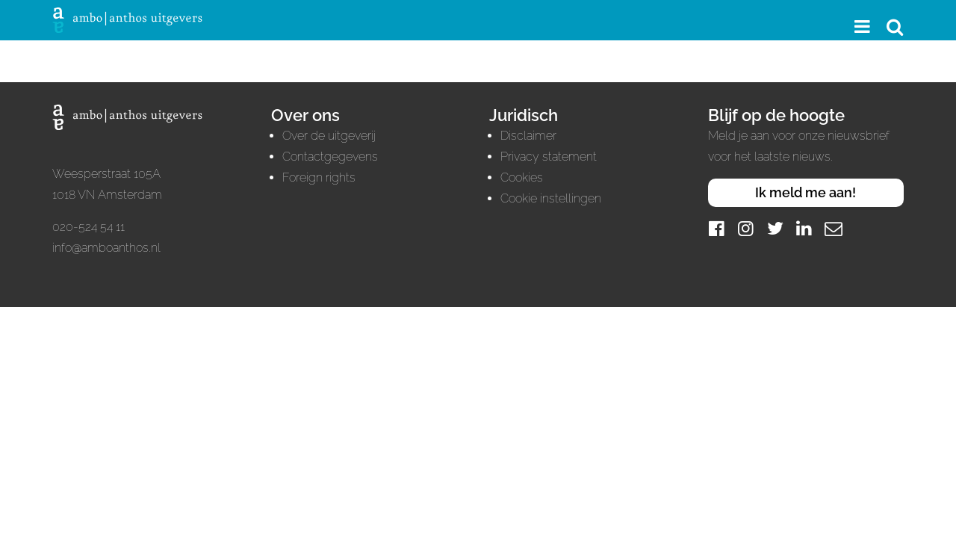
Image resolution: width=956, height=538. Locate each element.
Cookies (521, 177)
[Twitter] (775, 228)
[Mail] (833, 228)
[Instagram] (746, 228)
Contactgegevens (330, 156)
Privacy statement (548, 156)
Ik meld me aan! (805, 192)
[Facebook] (717, 228)
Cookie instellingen (550, 198)
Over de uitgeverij (329, 136)
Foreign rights (319, 177)
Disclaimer (528, 136)
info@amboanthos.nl (106, 248)
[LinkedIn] (804, 228)
